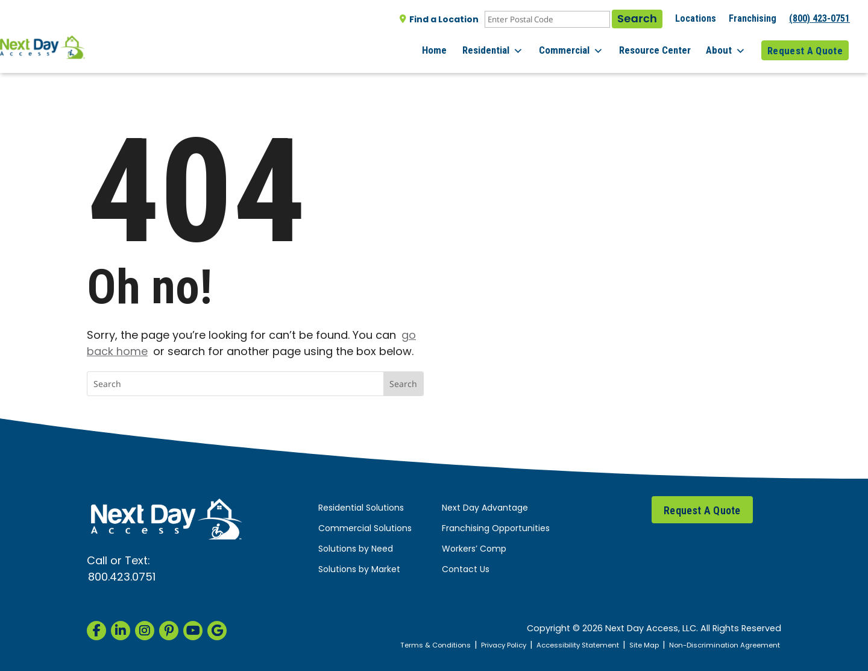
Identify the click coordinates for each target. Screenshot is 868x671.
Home (448, 48)
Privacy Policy (475, 645)
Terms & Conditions (400, 645)
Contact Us (465, 570)
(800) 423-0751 (819, 18)
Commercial (579, 48)
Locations (695, 18)
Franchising (752, 18)
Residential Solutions (361, 508)
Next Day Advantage (485, 508)
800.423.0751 (122, 578)
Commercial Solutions (365, 529)
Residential (504, 48)
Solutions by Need (355, 549)
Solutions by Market (359, 570)
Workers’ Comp (474, 549)
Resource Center (660, 48)
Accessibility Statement (557, 645)
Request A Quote (805, 48)
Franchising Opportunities (496, 529)
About (729, 48)
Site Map (630, 645)
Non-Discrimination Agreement (719, 645)
